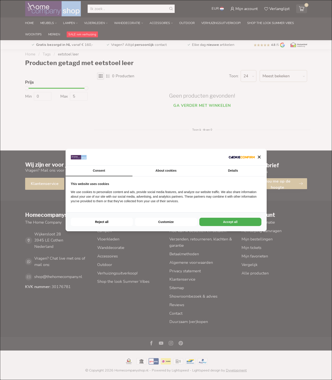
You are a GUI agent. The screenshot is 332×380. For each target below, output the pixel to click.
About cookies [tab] (165, 170)
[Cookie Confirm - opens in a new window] (242, 157)
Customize (166, 222)
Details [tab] (233, 170)
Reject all (101, 222)
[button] (259, 157)
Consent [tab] (99, 170)
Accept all (230, 222)
